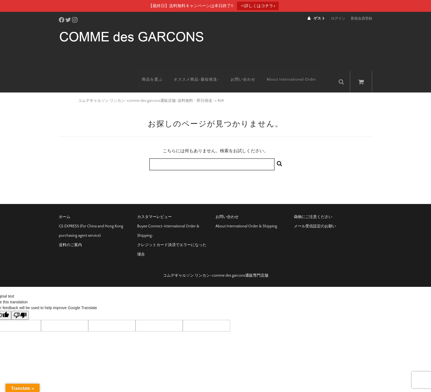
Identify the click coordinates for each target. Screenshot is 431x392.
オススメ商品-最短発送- (203, 71)
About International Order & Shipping (246, 215)
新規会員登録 (361, 18)
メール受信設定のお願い (315, 215)
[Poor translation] (20, 304)
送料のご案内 (70, 234)
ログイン (338, 18)
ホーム (64, 206)
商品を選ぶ (158, 71)
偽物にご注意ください (313, 206)
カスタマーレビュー (154, 206)
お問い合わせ (249, 71)
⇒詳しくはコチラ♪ (257, 5)
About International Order (297, 71)
